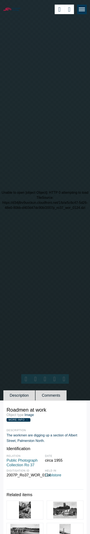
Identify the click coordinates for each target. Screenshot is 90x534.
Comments (51, 395)
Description (19, 395)
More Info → (18, 419)
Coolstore (53, 475)
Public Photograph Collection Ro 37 (22, 462)
